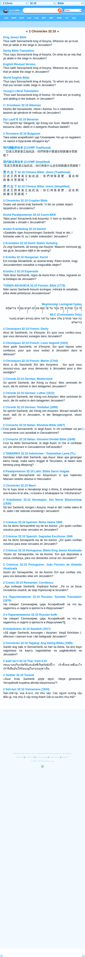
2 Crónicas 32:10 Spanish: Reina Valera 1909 (32, 522)
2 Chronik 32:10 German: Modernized (27, 378)
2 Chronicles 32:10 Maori (19, 485)
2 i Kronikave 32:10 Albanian (22, 105)
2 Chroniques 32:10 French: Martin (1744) (30, 360)
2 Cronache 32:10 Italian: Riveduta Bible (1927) (34, 425)
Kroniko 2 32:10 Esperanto (20, 271)
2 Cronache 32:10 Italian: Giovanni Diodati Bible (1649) (39, 439)
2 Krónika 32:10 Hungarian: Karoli (25, 257)
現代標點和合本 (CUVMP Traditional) (27, 147)
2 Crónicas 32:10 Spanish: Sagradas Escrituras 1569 (37, 536)
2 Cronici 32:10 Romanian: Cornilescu (28, 582)
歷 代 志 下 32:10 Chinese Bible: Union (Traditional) (36, 172)
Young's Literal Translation (21, 91)
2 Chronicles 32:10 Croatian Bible (25, 200)
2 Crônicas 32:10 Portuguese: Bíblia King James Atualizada (42, 550)
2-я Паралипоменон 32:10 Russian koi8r (30, 614)
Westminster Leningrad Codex (62, 304)
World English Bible (16, 77)
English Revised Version (19, 64)
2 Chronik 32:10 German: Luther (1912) (28, 393)
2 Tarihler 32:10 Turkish (18, 675)
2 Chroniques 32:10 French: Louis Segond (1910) (35, 343)
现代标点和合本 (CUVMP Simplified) (26, 161)
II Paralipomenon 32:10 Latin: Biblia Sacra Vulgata (36, 471)
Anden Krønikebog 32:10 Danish (24, 229)
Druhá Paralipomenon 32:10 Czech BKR (29, 214)
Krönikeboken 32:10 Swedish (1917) (26, 628)
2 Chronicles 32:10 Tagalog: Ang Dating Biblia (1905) (38, 643)
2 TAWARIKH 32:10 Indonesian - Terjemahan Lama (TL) (39, 453)
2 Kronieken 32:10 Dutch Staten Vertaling (30, 243)
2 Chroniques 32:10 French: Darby (25, 328)
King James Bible (14, 37)
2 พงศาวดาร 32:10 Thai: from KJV (25, 661)
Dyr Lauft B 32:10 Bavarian (21, 119)
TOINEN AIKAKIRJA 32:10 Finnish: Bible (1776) (34, 285)
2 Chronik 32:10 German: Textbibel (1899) (30, 407)
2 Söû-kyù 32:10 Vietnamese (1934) (26, 689)
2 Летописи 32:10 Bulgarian (21, 133)
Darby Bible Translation (18, 50)
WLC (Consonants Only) (66, 314)
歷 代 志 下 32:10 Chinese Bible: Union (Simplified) (36, 186)
